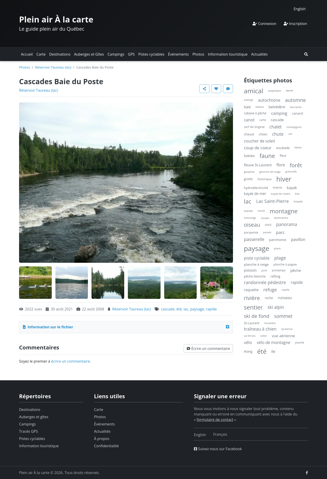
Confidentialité (106, 445)
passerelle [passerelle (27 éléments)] (254, 239)
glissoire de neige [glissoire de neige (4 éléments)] (270, 171)
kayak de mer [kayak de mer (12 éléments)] (255, 193)
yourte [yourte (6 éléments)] (299, 342)
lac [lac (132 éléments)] (247, 201)
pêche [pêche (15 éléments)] (295, 270)
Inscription (295, 23)
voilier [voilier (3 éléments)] (263, 335)
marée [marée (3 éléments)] (261, 210)
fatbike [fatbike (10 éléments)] (249, 155)
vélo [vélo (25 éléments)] (248, 342)
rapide (211, 309)
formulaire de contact (215, 419)
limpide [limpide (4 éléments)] (298, 201)
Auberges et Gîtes (89, 54)
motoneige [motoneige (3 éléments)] (250, 217)
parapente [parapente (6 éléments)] (251, 232)
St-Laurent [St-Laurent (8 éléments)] (252, 323)
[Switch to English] (299, 8)
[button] (306, 54)
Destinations (59, 54)
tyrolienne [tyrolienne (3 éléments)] (286, 329)
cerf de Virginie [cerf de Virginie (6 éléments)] (254, 127)
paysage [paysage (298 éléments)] (256, 248)
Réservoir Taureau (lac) (53, 67)
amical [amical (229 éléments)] (253, 90)
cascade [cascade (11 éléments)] (277, 120)
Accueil (27, 54)
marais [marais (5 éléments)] (248, 211)
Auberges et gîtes (33, 416)
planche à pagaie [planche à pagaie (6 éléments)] (285, 264)
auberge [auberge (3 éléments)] (248, 99)
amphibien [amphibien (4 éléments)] (274, 90)
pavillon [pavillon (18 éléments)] (298, 239)
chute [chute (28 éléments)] (277, 134)
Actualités (259, 54)
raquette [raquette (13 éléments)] (251, 289)
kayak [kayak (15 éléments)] (292, 187)
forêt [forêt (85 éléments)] (296, 165)
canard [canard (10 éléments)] (297, 113)
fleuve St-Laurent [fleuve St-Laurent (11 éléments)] (258, 165)
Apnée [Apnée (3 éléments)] (289, 90)
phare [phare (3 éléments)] (277, 248)
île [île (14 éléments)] (273, 351)
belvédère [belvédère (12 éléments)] (277, 106)
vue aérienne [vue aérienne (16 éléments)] (283, 335)
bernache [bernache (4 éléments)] (296, 107)
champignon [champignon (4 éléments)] (294, 127)
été (179, 309)
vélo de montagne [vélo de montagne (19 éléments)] (273, 342)
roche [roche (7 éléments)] (269, 298)
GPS (131, 54)
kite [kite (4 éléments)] (297, 193)
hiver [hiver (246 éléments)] (283, 179)
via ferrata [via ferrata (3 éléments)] (249, 335)
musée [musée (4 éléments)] (265, 218)
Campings (116, 54)
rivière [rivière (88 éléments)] (252, 298)
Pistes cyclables (151, 54)
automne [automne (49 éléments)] (295, 100)
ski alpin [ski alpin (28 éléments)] (276, 307)
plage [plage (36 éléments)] (280, 258)
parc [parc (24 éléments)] (280, 232)
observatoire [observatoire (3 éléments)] (281, 217)
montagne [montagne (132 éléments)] (284, 211)
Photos (198, 54)
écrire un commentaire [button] (70, 361)
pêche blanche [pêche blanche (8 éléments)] (255, 276)
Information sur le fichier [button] (48, 326)
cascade (168, 309)
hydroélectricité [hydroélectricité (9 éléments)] (256, 187)
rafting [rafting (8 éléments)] (275, 276)
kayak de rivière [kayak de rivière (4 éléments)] (280, 193)
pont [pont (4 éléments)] (264, 270)
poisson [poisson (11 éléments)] (250, 270)
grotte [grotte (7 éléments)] (248, 179)
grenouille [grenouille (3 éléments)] (291, 171)
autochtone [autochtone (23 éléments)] (269, 100)
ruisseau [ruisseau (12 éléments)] (285, 297)
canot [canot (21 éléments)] (249, 120)
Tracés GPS (28, 431)
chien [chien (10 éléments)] (263, 134)
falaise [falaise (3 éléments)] (298, 147)
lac (186, 309)
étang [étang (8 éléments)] (248, 351)
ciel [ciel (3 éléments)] (290, 133)
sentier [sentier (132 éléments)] (253, 307)
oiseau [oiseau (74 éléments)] (252, 224)
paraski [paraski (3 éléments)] (267, 232)
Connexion (264, 23)
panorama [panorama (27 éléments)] (286, 224)
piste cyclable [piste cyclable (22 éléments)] (257, 258)
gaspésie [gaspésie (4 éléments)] (249, 171)
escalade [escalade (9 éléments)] (283, 147)
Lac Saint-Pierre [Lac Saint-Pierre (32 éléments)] (272, 201)
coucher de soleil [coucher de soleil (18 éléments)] (259, 141)
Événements (178, 54)
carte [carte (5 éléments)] (262, 120)
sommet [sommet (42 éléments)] (283, 316)
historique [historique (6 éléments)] (265, 179)
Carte (40, 54)
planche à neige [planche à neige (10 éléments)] (256, 264)
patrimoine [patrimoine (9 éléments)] (277, 239)
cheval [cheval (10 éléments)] (249, 134)
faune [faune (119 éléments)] (267, 156)
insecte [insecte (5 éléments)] (277, 187)
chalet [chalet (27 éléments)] (275, 127)
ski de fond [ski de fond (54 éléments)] (256, 316)
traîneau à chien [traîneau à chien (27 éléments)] (260, 329)
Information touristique (228, 54)
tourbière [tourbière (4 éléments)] (270, 323)
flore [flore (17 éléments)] (280, 164)
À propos (101, 438)
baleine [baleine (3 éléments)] (260, 106)
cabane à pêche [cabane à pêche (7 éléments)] (255, 113)
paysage (197, 309)
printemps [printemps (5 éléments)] (278, 270)
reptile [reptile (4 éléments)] (286, 289)
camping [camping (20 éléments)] (279, 113)
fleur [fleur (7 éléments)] (283, 155)
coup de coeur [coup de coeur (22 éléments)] (257, 147)
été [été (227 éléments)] (262, 351)
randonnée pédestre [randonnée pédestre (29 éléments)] (265, 282)
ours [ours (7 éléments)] (268, 224)
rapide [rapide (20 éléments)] (297, 282)
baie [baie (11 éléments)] (247, 107)
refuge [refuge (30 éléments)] (270, 290)
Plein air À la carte (56, 19)
